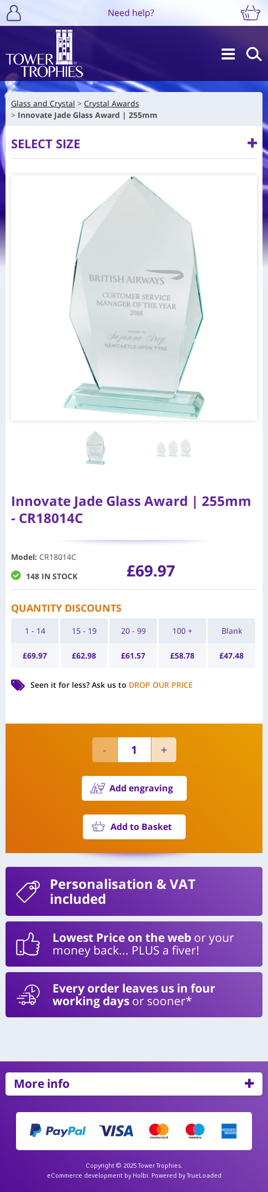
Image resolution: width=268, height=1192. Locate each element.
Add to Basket (141, 827)
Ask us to (142, 684)
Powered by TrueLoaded (186, 1176)
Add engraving (141, 788)
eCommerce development (85, 1176)
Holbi (140, 1176)
